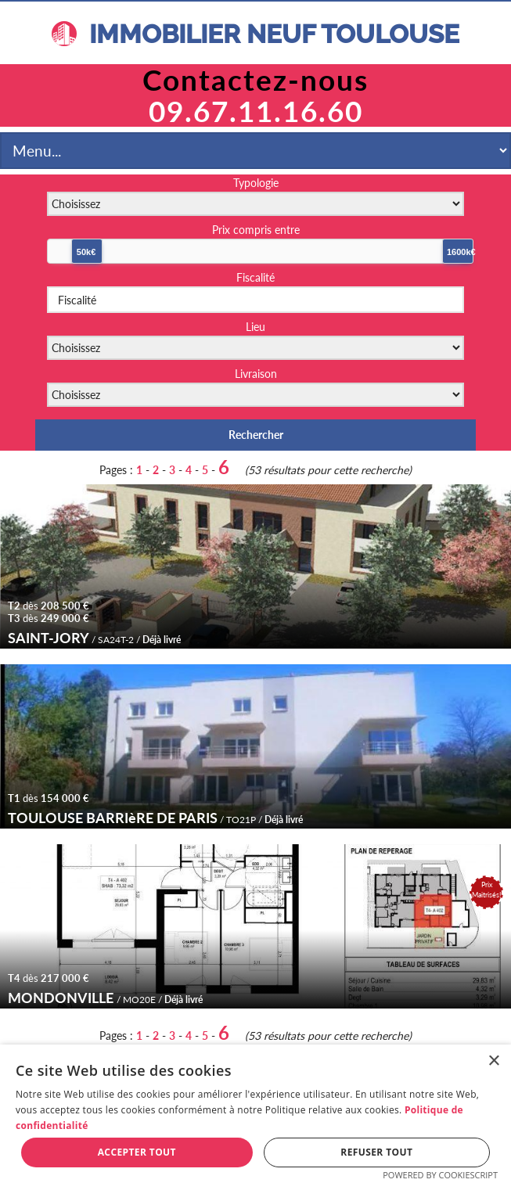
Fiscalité (255, 277)
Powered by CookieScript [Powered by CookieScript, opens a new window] (440, 1175)
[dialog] (255, 1114)
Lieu (255, 326)
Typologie (256, 182)
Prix (256, 229)
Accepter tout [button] (137, 1152)
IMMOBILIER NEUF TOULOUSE (255, 34)
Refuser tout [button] (376, 1152)
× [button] (493, 1061)
